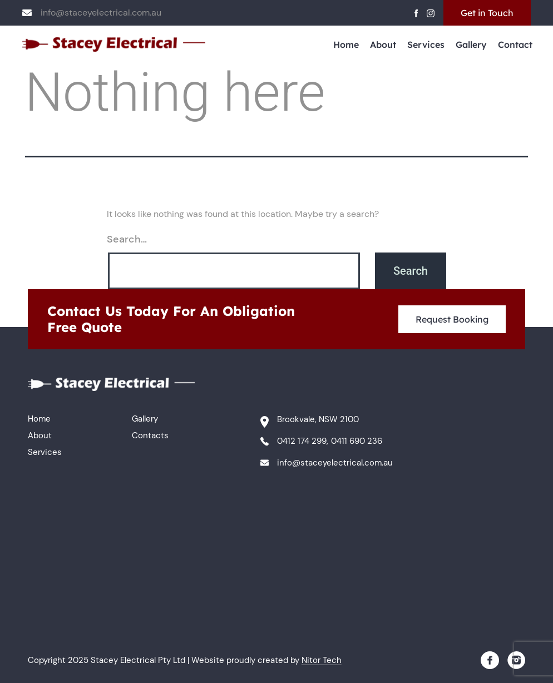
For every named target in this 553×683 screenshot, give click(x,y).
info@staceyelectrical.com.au (101, 12)
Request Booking (452, 319)
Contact (515, 44)
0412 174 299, (302, 441)
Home (346, 44)
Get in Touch (487, 12)
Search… (127, 239)
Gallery (471, 44)
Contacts (150, 435)
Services (426, 44)
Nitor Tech (322, 660)
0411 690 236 (356, 441)
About (383, 44)
